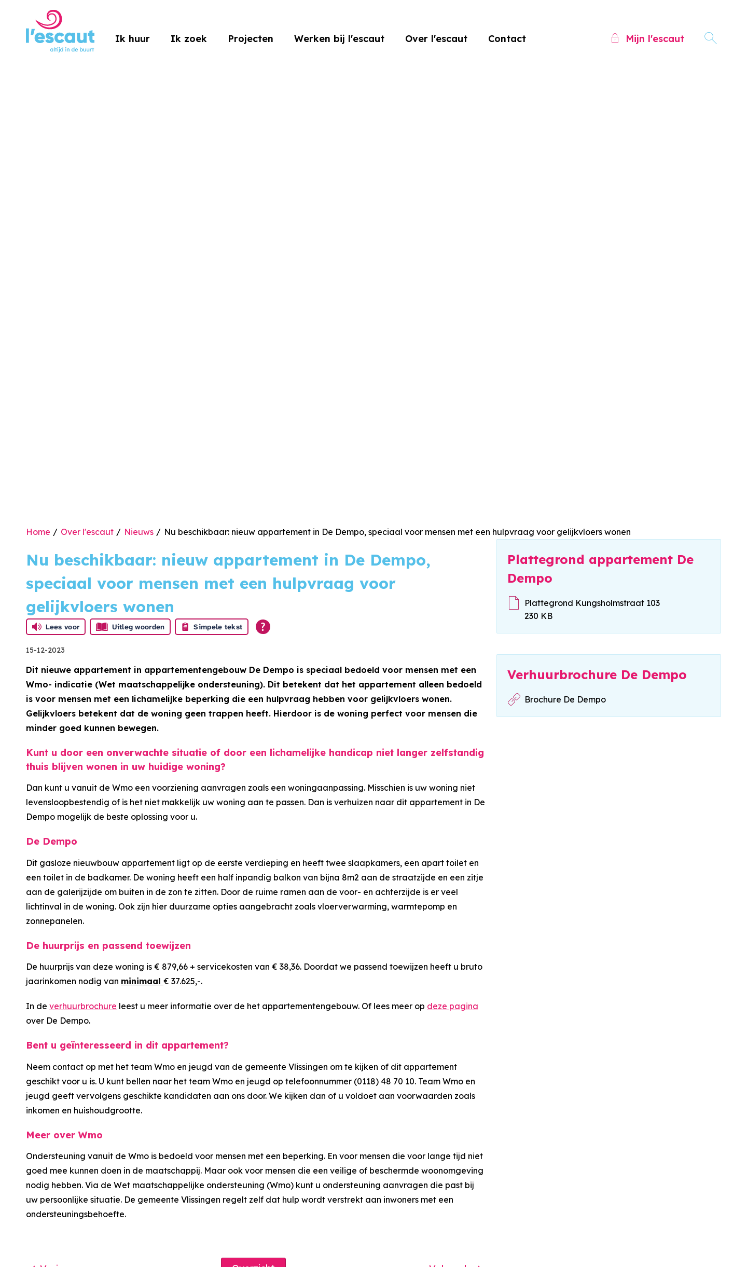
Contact (507, 39)
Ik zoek (189, 39)
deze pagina (452, 1006)
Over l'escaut (436, 39)
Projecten (250, 39)
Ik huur (132, 39)
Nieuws (139, 532)
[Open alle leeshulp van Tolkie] (263, 626)
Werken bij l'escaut (339, 39)
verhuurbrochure (83, 1006)
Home (38, 532)
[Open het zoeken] (710, 38)
